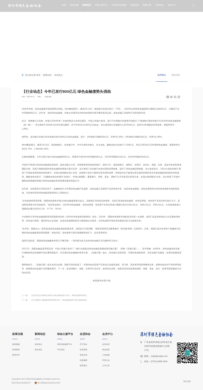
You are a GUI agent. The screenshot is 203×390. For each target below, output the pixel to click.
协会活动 (83, 355)
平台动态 (61, 349)
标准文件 (16, 355)
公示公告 (106, 365)
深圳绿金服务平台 (64, 344)
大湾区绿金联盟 (119, 5)
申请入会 (106, 360)
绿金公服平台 (101, 5)
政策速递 (16, 344)
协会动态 (175, 75)
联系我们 (83, 365)
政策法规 (74, 5)
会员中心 (172, 5)
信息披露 (83, 360)
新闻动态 (86, 5)
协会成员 (106, 349)
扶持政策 (16, 349)
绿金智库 (134, 5)
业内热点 (58, 75)
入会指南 (106, 355)
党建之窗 (147, 5)
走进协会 (159, 5)
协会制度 (83, 349)
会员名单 (106, 344)
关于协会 (83, 344)
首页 (64, 5)
